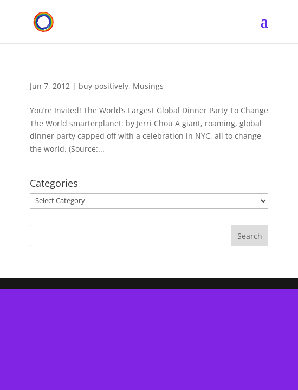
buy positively (103, 86)
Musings (148, 86)
